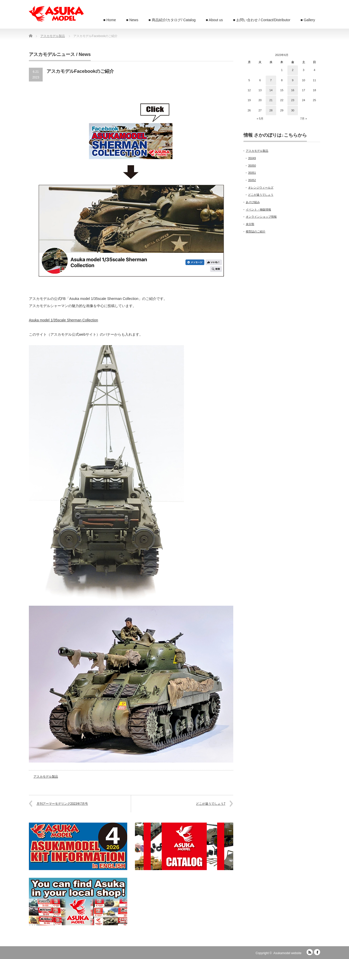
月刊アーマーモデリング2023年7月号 (62, 803)
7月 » (303, 118)
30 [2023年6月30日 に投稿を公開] (292, 110)
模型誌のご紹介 (255, 231)
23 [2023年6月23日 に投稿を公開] (292, 100)
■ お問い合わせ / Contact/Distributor (261, 20)
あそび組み (253, 202)
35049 (252, 158)
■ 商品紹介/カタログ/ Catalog (171, 20)
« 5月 (260, 118)
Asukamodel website (287, 953)
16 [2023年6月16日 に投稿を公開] (292, 90)
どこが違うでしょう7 (210, 803)
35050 (252, 165)
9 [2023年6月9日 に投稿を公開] (292, 80)
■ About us (214, 20)
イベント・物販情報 (258, 209)
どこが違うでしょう (260, 194)
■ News (132, 20)
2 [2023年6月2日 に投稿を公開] (292, 70)
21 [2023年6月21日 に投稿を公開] (270, 100)
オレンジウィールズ (260, 187)
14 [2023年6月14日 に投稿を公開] (270, 90)
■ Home (109, 20)
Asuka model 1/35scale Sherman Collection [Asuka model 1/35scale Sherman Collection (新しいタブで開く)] (63, 320)
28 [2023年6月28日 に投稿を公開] (270, 110)
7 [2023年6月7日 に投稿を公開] (271, 80)
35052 (252, 180)
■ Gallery (307, 20)
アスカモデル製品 (45, 776)
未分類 (250, 224)
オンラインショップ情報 (261, 216)
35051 (252, 172)
